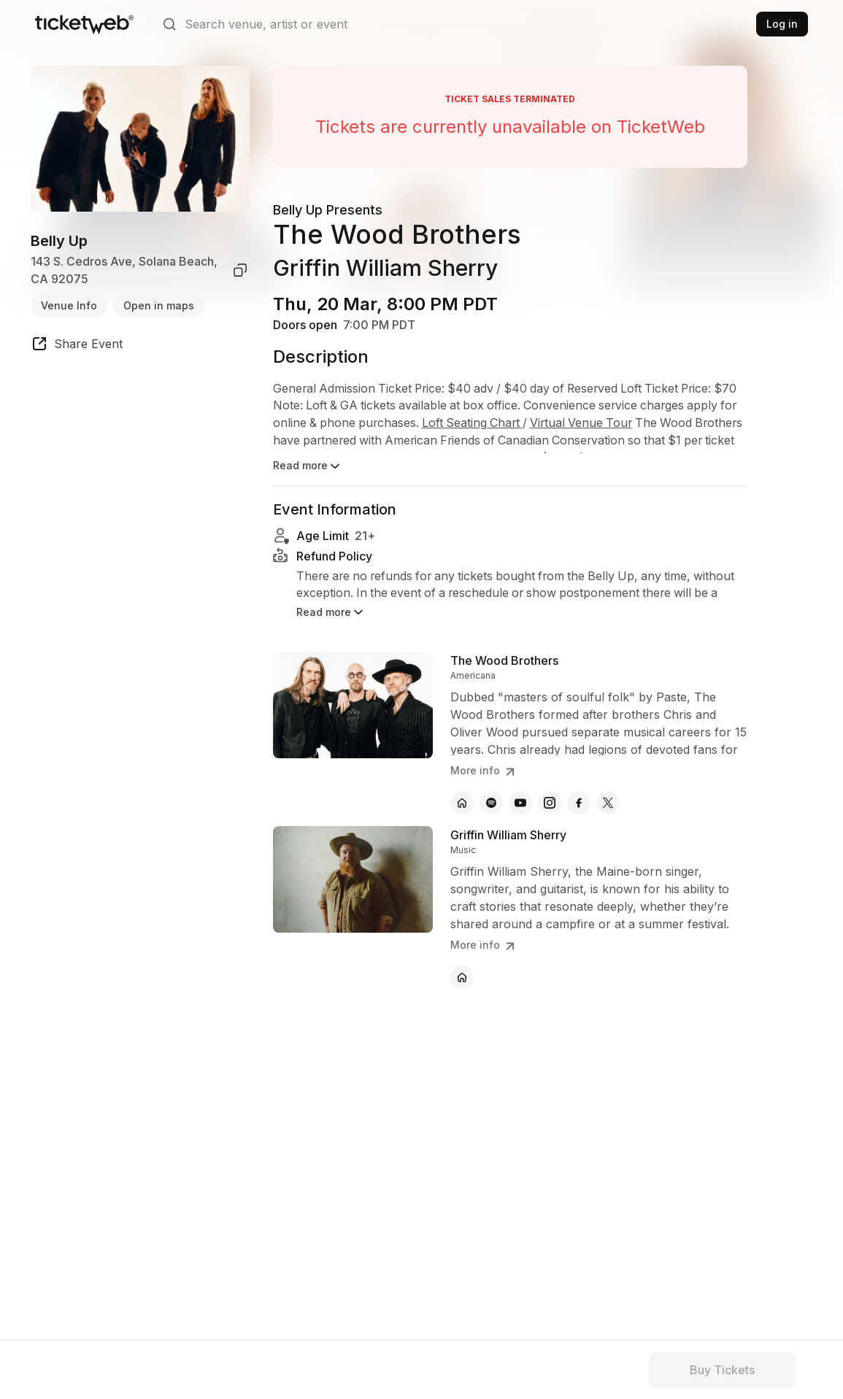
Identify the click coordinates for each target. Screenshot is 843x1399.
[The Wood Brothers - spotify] (491, 802)
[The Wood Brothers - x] (608, 802)
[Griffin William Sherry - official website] (462, 977)
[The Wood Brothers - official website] (462, 802)
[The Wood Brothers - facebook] (578, 802)
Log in (782, 24)
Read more (307, 466)
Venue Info (69, 305)
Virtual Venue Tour (644, 424)
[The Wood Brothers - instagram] (549, 802)
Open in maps (158, 305)
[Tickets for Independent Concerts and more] (84, 24)
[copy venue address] (240, 270)
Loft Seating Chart (532, 424)
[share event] (77, 346)
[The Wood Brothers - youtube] (520, 802)
